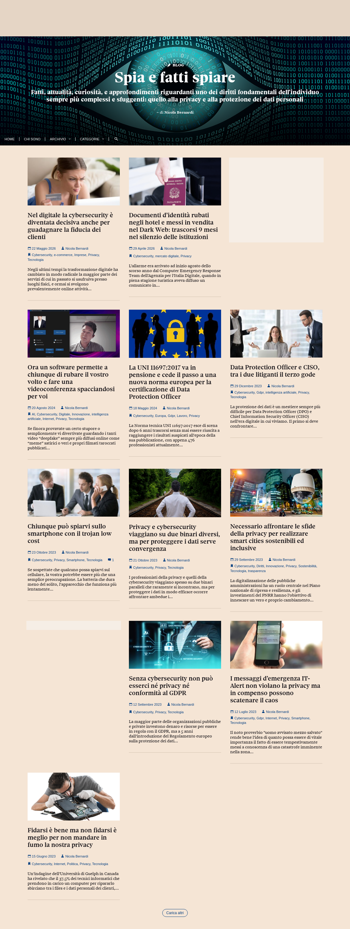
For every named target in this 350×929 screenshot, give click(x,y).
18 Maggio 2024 (143, 408)
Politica (72, 864)
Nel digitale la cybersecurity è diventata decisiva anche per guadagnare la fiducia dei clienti (70, 226)
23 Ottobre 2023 (42, 552)
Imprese (80, 255)
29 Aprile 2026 (142, 248)
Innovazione (81, 414)
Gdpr (171, 416)
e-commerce (63, 255)
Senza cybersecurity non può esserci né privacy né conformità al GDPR (171, 685)
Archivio (58, 139)
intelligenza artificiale (281, 392)
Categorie (89, 139)
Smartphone (75, 560)
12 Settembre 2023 (145, 704)
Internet (48, 419)
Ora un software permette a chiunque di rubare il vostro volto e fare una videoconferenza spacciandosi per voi (71, 381)
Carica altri (174, 913)
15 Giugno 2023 (42, 856)
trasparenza (257, 571)
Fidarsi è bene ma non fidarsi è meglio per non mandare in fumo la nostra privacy (72, 837)
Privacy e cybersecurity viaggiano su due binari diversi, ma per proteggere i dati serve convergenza (174, 538)
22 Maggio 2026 (42, 248)
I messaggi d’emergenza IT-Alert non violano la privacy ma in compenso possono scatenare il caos (275, 689)
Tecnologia (36, 259)
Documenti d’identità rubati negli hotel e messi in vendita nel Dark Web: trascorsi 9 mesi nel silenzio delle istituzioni (173, 226)
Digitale (64, 414)
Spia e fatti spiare (175, 77)
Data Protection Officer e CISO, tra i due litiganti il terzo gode (275, 370)
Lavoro (182, 416)
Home (10, 139)
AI (33, 414)
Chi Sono (32, 139)
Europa (160, 416)
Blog (175, 65)
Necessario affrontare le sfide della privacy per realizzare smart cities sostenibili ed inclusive (272, 537)
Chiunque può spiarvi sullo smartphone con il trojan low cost (70, 533)
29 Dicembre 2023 (246, 386)
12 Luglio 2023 (243, 712)
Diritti (260, 566)
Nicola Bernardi (179, 112)
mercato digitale (167, 256)
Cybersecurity (42, 255)
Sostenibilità (307, 566)
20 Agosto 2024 (41, 408)
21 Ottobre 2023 (143, 560)
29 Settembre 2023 (246, 559)
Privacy (93, 255)
